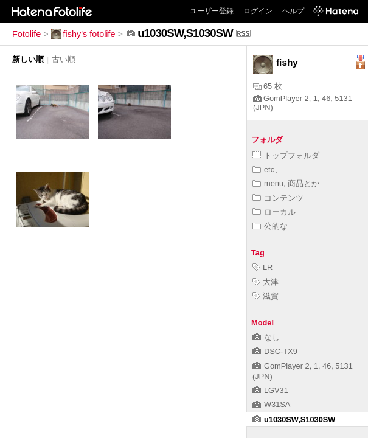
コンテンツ (278, 198)
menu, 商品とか (285, 183)
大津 (265, 282)
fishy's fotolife (83, 34)
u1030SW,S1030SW (293, 419)
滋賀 (265, 296)
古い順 (63, 59)
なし (266, 337)
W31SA (271, 404)
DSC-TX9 (274, 351)
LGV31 (270, 390)
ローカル (274, 212)
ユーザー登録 (212, 11)
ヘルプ (293, 11)
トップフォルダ (285, 155)
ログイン (258, 11)
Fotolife (26, 34)
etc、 (267, 169)
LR (262, 267)
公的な (270, 226)
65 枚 (267, 86)
